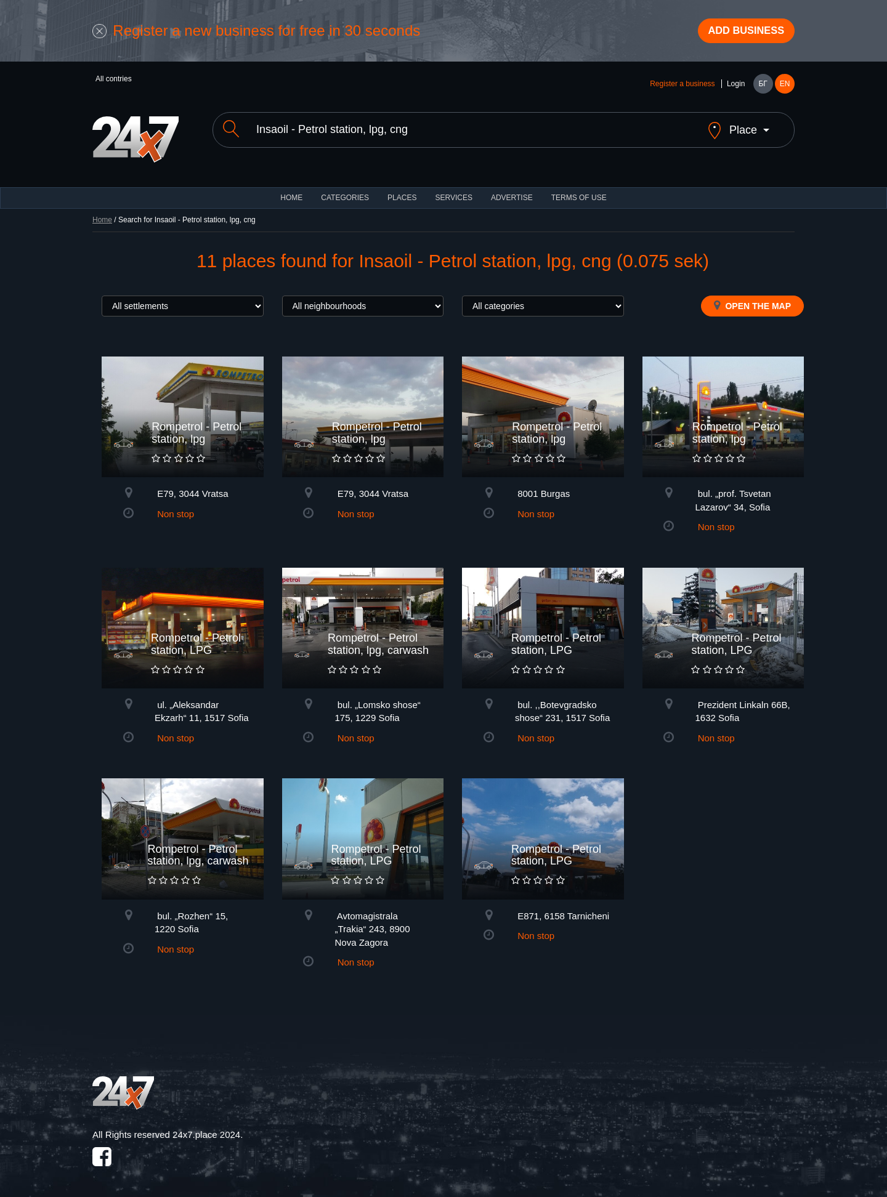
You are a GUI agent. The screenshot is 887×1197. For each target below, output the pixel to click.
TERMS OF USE (579, 191)
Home (102, 213)
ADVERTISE (512, 191)
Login (736, 87)
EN (785, 87)
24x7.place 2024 (206, 1127)
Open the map (752, 298)
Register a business (682, 87)
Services (453, 191)
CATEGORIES (345, 191)
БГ (762, 87)
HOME (291, 191)
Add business (740, 32)
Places (401, 191)
